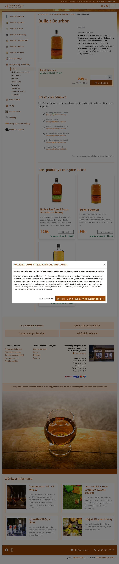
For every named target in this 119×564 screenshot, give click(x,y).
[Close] (104, 264)
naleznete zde (47, 289)
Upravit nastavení (46, 298)
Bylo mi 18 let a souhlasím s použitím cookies (80, 298)
